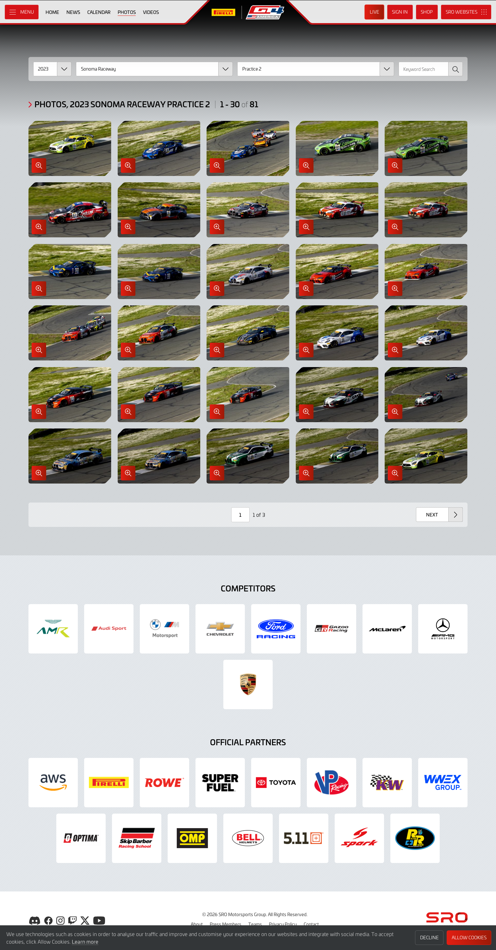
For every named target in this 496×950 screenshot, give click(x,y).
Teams (255, 924)
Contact (311, 924)
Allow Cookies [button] (469, 937)
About (197, 924)
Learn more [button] (85, 941)
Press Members (225, 924)
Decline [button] (429, 937)
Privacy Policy (283, 924)
